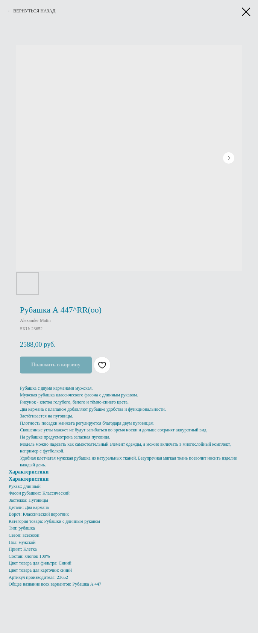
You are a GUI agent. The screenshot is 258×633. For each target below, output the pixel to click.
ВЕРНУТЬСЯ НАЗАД (34, 11)
